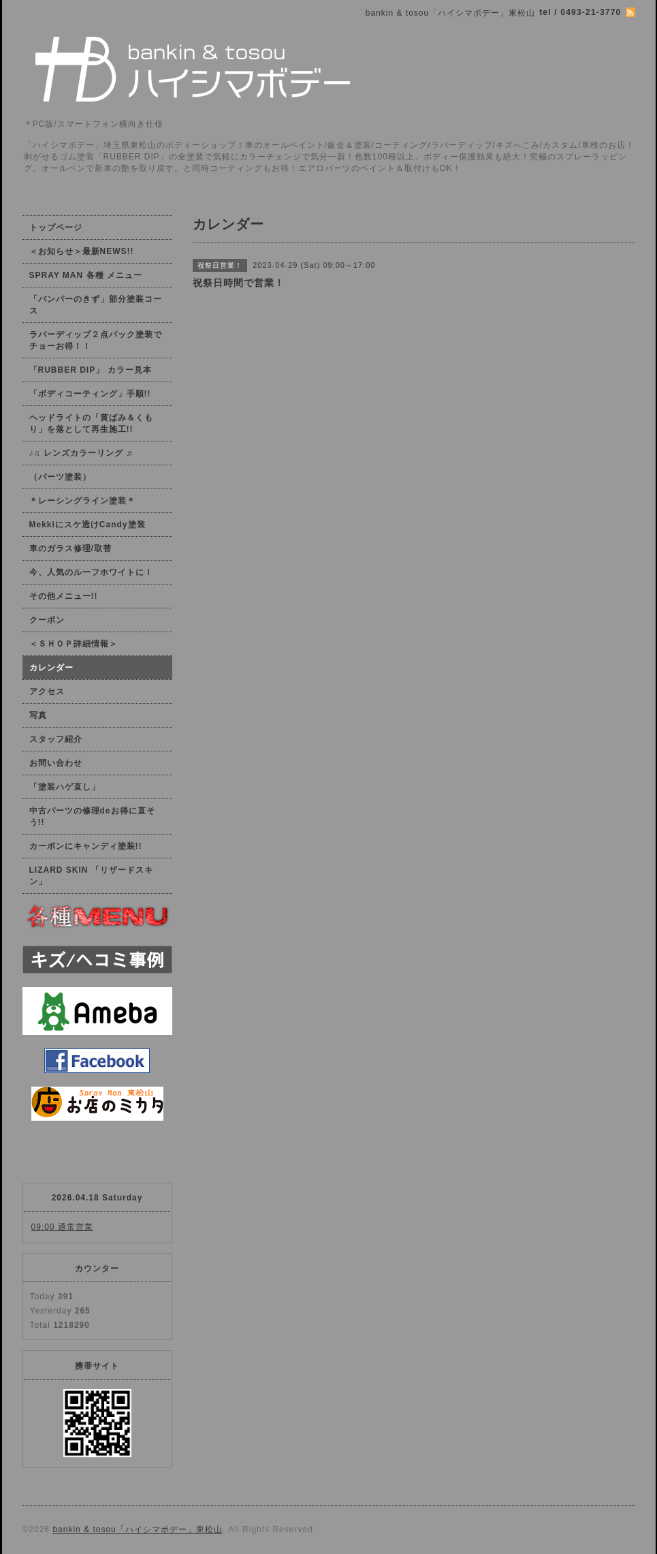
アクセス (47, 691)
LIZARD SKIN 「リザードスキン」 (91, 875)
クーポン (47, 620)
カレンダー (51, 667)
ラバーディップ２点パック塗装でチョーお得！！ (95, 340)
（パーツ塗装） (60, 477)
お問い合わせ (55, 763)
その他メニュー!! (63, 596)
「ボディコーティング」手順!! (90, 394)
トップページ (55, 227)
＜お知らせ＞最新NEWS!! (81, 251)
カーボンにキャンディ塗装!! (85, 846)
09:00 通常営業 (62, 1227)
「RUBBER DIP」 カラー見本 (90, 370)
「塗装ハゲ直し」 (64, 787)
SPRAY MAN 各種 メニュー (85, 275)
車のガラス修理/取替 (70, 548)
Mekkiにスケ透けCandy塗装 (87, 524)
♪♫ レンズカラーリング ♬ (81, 453)
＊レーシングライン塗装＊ (82, 501)
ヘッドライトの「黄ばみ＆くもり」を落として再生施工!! (91, 423)
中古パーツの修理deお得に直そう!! (92, 816)
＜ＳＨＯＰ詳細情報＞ (73, 644)
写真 (38, 715)
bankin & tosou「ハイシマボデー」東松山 (137, 1529)
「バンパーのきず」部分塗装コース (95, 304)
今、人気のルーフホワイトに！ (91, 572)
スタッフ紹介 (55, 739)
